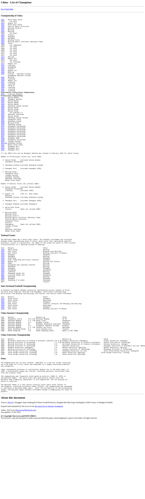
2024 (2, 174)
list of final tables (7, 9)
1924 (2, 299)
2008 (2, 142)
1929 (2, 358)
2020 (2, 166)
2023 (2, 172)
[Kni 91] (11, 470)
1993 (2, 109)
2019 (2, 164)
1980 (2, 79)
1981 (2, 81)
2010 (2, 146)
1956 (2, 30)
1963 (2, 44)
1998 (2, 121)
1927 (2, 354)
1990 (2, 101)
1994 (2, 113)
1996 (2, 117)
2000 (2, 125)
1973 (2, 65)
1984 (2, 89)
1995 (2, 115)
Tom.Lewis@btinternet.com (25, 478)
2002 (2, 129)
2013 (2, 152)
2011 (2, 148)
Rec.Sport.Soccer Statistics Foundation (49, 474)
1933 (2, 303)
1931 (2, 362)
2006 (2, 138)
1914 (2, 297)
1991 (2, 103)
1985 (2, 91)
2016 (2, 158)
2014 (2, 154)
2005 (2, 136)
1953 (2, 24)
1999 (2, 123)
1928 (2, 356)
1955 (2, 28)
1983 (2, 85)
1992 (2, 105)
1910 (2, 295)
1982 (2, 83)
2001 (2, 127)
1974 (2, 67)
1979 (2, 77)
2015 (2, 156)
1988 (2, 97)
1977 (2, 73)
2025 (2, 176)
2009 (2, 144)
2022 (2, 170)
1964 (2, 46)
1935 (2, 305)
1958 (2, 34)
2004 (2, 134)
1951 (2, 20)
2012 (2, 150)
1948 (2, 307)
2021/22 (4, 168)
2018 (2, 162)
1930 (2, 301)
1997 (2, 119)
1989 (2, 99)
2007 (2, 140)
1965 (2, 48)
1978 (2, 75)
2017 (2, 160)
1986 (2, 93)
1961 (2, 40)
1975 (2, 313)
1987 (2, 95)
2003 (2, 132)
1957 (2, 32)
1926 (2, 352)
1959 (2, 309)
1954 (2, 26)
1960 (2, 38)
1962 (2, 42)
